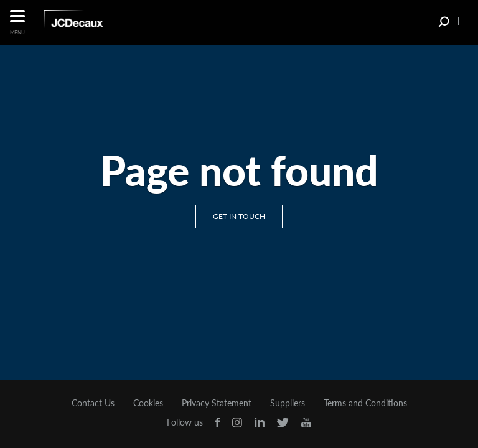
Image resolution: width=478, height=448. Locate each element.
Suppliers (287, 403)
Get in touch (239, 216)
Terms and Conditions (365, 403)
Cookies (148, 403)
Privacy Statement (216, 403)
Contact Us (93, 403)
